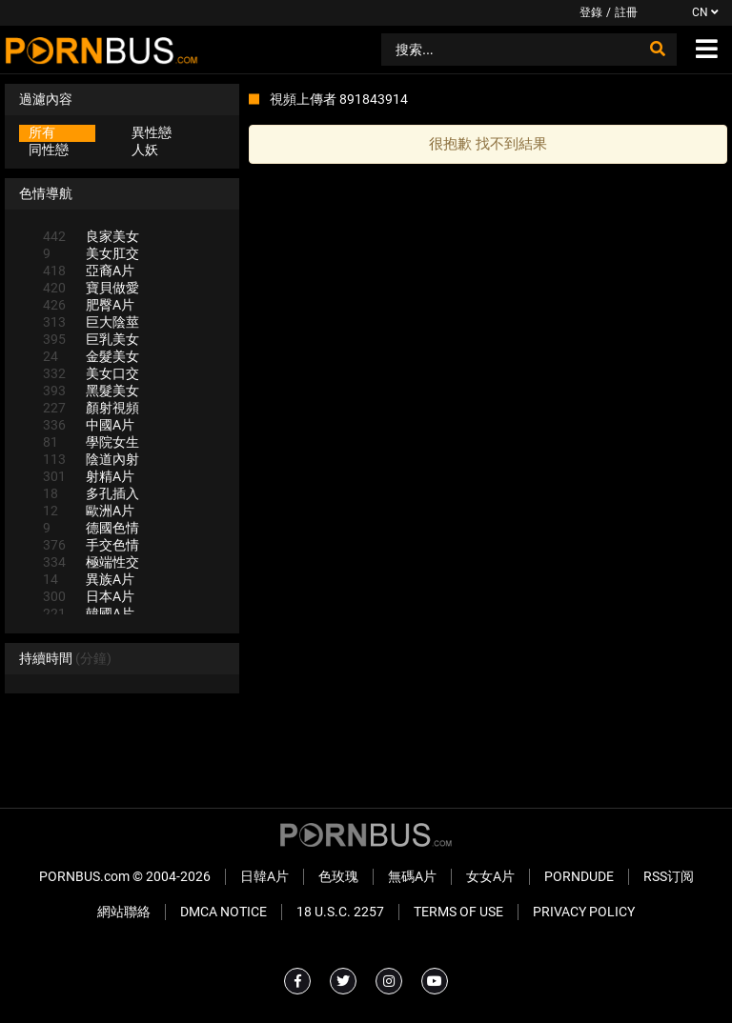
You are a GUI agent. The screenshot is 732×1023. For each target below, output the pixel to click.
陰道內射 (91, 459)
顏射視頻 (91, 407)
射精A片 (88, 476)
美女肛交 (91, 253)
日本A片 (88, 596)
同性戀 (49, 149)
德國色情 (91, 527)
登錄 (591, 12)
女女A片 (490, 876)
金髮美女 (91, 356)
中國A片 (88, 424)
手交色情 (91, 544)
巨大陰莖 (91, 322)
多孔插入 (91, 493)
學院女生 (91, 442)
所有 (42, 132)
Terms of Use (458, 911)
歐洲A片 (88, 510)
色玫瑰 (338, 876)
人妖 (145, 149)
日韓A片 (264, 876)
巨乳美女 (91, 339)
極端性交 (91, 562)
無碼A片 (412, 876)
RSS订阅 (668, 876)
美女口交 (91, 373)
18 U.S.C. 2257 (340, 911)
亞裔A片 (88, 270)
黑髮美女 (91, 390)
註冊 (626, 12)
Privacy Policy (584, 911)
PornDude (579, 876)
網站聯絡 (124, 911)
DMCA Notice (223, 911)
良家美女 (91, 236)
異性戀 (152, 132)
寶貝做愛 (91, 287)
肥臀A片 (88, 304)
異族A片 (88, 579)
